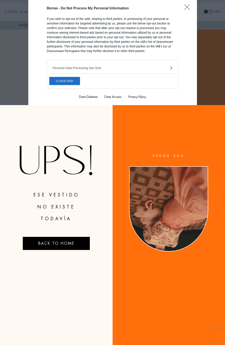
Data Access (113, 97)
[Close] (188, 8)
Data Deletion (88, 97)
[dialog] (112, 53)
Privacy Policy (137, 97)
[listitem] (113, 68)
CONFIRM (70, 81)
